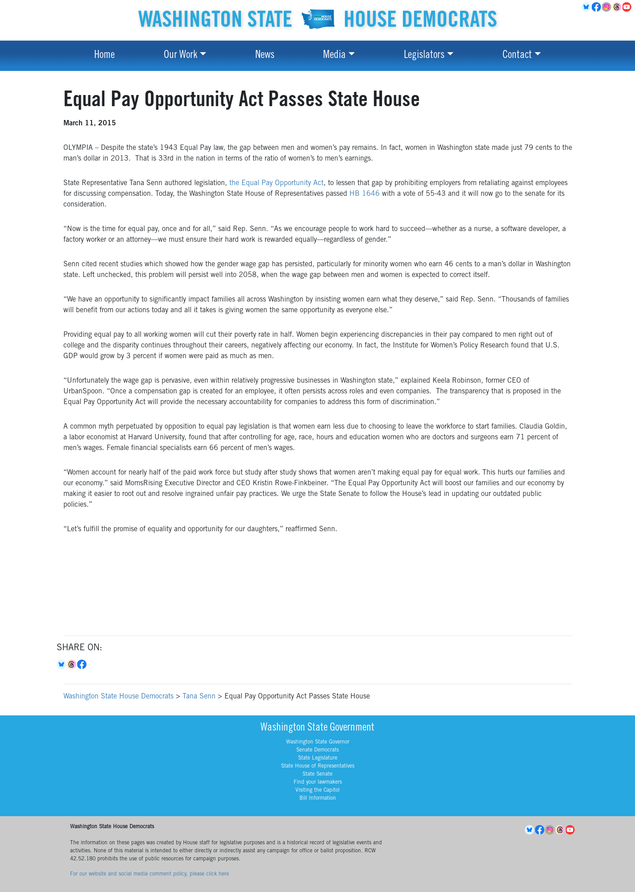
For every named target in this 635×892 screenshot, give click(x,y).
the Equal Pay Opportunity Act (276, 183)
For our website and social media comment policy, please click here (149, 874)
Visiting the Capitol (317, 790)
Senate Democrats (317, 750)
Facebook (597, 7)
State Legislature (317, 758)
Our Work (180, 55)
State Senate (317, 774)
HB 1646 (364, 194)
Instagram (607, 7)
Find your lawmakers (318, 782)
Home (104, 55)
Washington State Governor (317, 742)
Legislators (424, 55)
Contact (517, 55)
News (264, 55)
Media (334, 55)
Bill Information (317, 798)
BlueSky (586, 7)
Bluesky (62, 664)
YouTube (628, 7)
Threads (617, 7)
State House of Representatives (317, 766)
